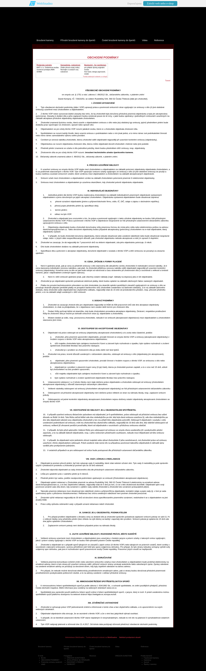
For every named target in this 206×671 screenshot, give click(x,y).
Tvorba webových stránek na (101, 637)
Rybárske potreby (44, 65)
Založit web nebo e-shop (160, 3)
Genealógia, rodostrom (70, 65)
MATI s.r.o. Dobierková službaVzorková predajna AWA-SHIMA (48, 70)
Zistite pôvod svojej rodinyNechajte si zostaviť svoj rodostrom (70, 70)
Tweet (167, 80)
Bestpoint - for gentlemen (95, 65)
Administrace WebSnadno (74, 637)
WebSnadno (45, 3)
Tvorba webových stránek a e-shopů (95, 76)
